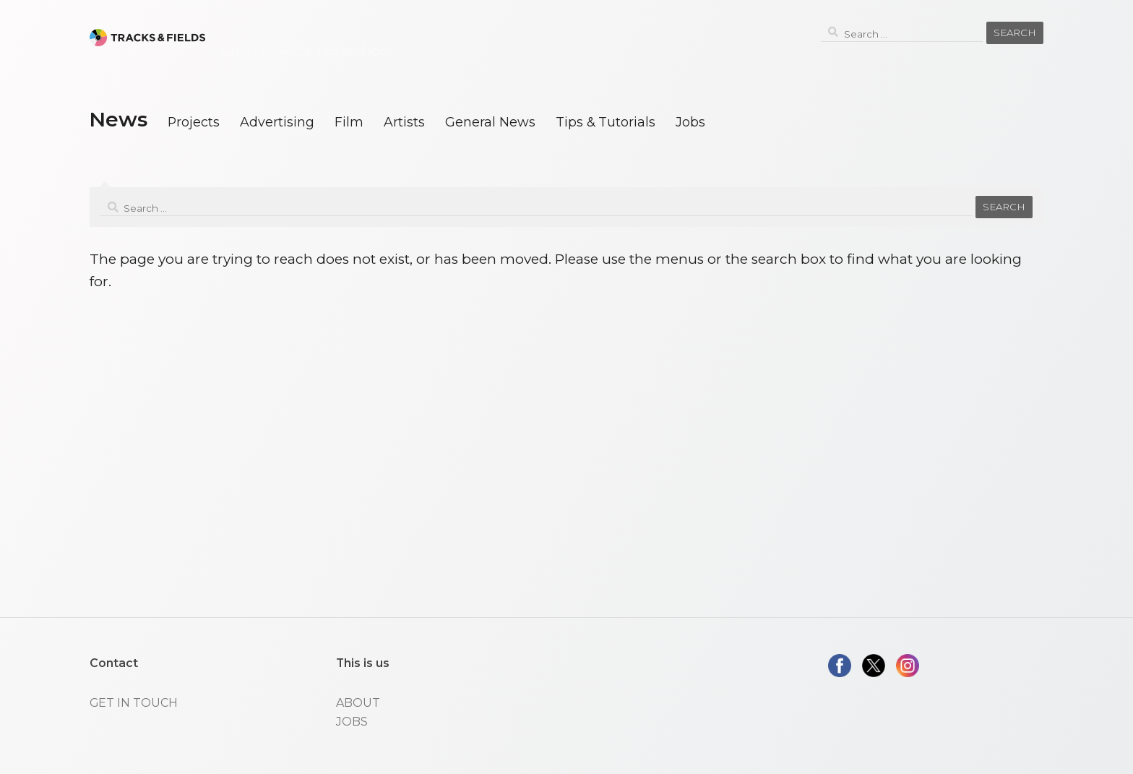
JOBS (352, 721)
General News (490, 121)
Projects (194, 121)
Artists (404, 121)
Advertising (277, 121)
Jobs (690, 121)
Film (349, 121)
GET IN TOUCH (134, 703)
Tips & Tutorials (605, 121)
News (118, 119)
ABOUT (358, 703)
